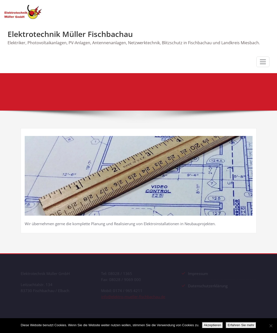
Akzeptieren (212, 325)
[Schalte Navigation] (262, 62)
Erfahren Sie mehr (241, 325)
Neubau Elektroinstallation (233, 92)
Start (200, 92)
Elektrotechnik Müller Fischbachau (70, 34)
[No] (270, 325)
